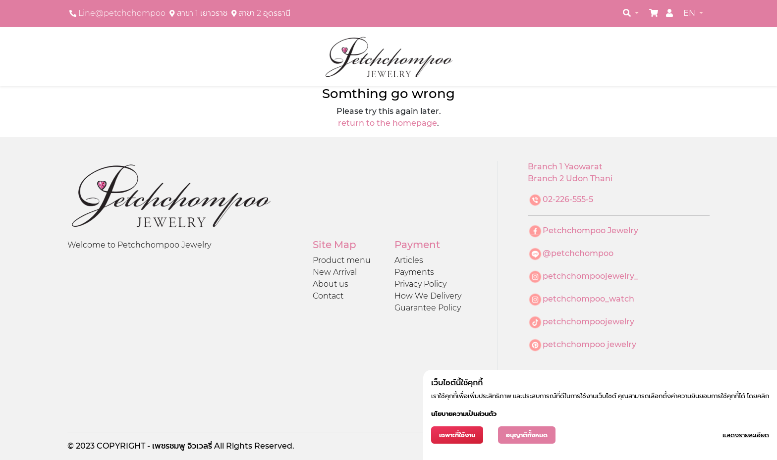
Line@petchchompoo (122, 13)
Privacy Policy (420, 284)
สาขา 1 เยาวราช (202, 13)
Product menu (342, 260)
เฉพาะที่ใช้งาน (457, 435)
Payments (414, 272)
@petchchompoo (578, 253)
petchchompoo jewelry (589, 344)
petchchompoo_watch (588, 299)
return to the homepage (387, 123)
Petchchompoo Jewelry (590, 230)
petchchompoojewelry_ (590, 276)
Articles (408, 260)
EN (690, 13)
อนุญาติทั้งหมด (527, 435)
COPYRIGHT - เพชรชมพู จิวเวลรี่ (155, 446)
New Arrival (335, 272)
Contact (328, 296)
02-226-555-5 (568, 199)
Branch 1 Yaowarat (565, 166)
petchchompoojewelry (588, 321)
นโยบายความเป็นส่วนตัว (464, 413)
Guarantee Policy (427, 307)
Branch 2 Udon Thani (570, 178)
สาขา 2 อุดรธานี (264, 13)
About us (330, 284)
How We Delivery (427, 296)
